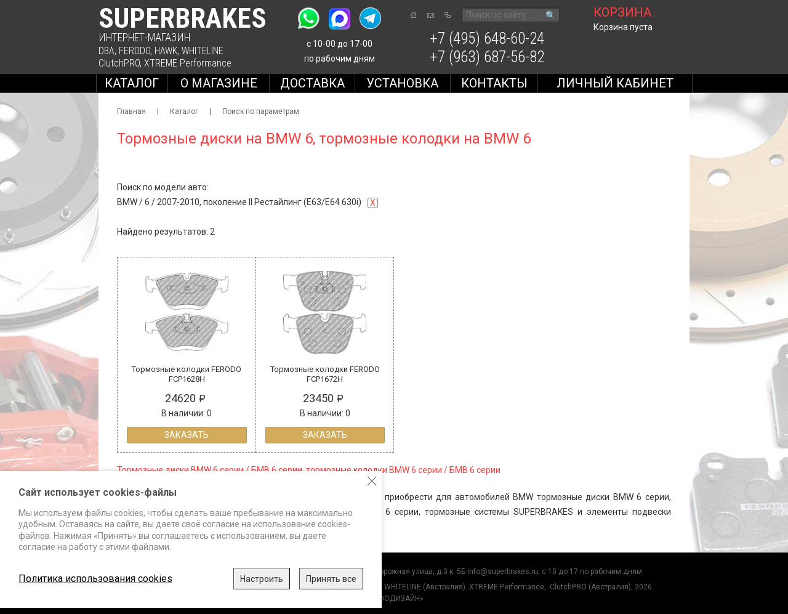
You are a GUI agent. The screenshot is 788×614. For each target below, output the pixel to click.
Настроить (261, 579)
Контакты (494, 83)
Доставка (312, 83)
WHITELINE (202, 51)
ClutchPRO (119, 63)
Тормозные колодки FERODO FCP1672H (325, 374)
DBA (106, 51)
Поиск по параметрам (260, 111)
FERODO (134, 51)
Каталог (132, 83)
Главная (131, 111)
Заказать (186, 435)
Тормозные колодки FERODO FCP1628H (186, 374)
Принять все (331, 579)
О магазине (218, 83)
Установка (402, 83)
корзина (622, 12)
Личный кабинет (615, 83)
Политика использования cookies (95, 578)
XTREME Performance (187, 63)
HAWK (166, 51)
